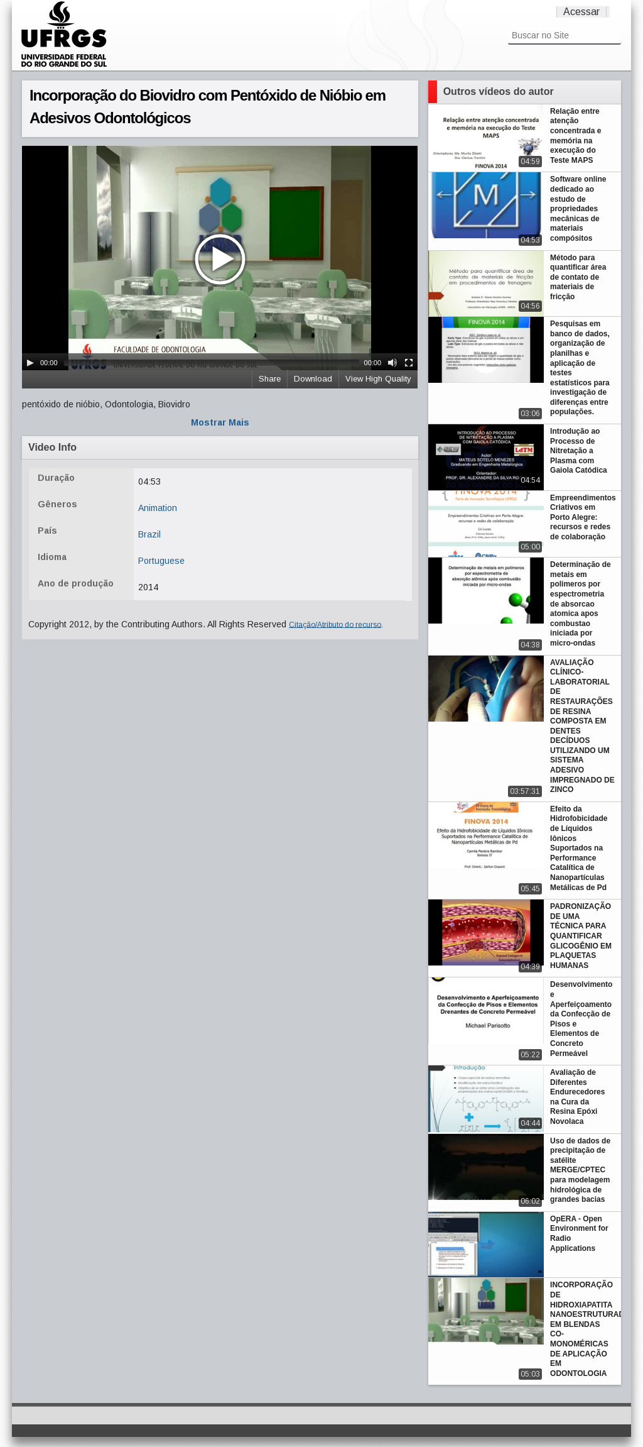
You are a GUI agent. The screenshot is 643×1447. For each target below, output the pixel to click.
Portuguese (161, 561)
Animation (157, 508)
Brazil (149, 534)
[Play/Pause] (30, 363)
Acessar (581, 11)
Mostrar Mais (220, 422)
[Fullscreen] (409, 363)
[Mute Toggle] (392, 363)
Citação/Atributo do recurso (335, 624)
